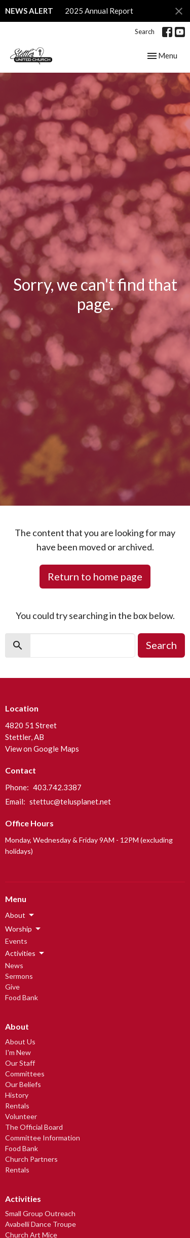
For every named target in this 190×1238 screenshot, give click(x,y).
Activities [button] (25, 953)
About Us (20, 1041)
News (14, 965)
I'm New (18, 1052)
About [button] (20, 915)
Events (16, 941)
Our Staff (20, 1063)
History (16, 1095)
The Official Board (34, 1127)
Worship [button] (23, 929)
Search (145, 31)
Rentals (17, 1105)
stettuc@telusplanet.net (70, 801)
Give (12, 986)
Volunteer (21, 1116)
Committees (25, 1073)
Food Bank (21, 997)
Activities (23, 1198)
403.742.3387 (57, 787)
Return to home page (95, 576)
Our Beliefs (23, 1084)
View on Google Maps (42, 748)
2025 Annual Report (99, 10)
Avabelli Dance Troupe (40, 1224)
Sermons (19, 976)
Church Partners (31, 1159)
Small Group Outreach (40, 1213)
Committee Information (42, 1137)
